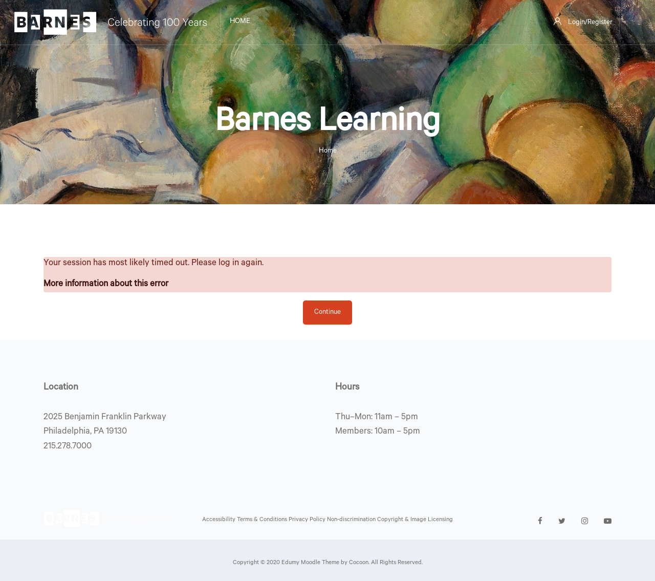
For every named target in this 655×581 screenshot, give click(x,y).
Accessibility (219, 520)
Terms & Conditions (263, 520)
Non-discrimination (352, 520)
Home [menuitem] (240, 22)
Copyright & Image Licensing (415, 520)
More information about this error (105, 285)
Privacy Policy (308, 520)
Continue (327, 312)
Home (328, 151)
